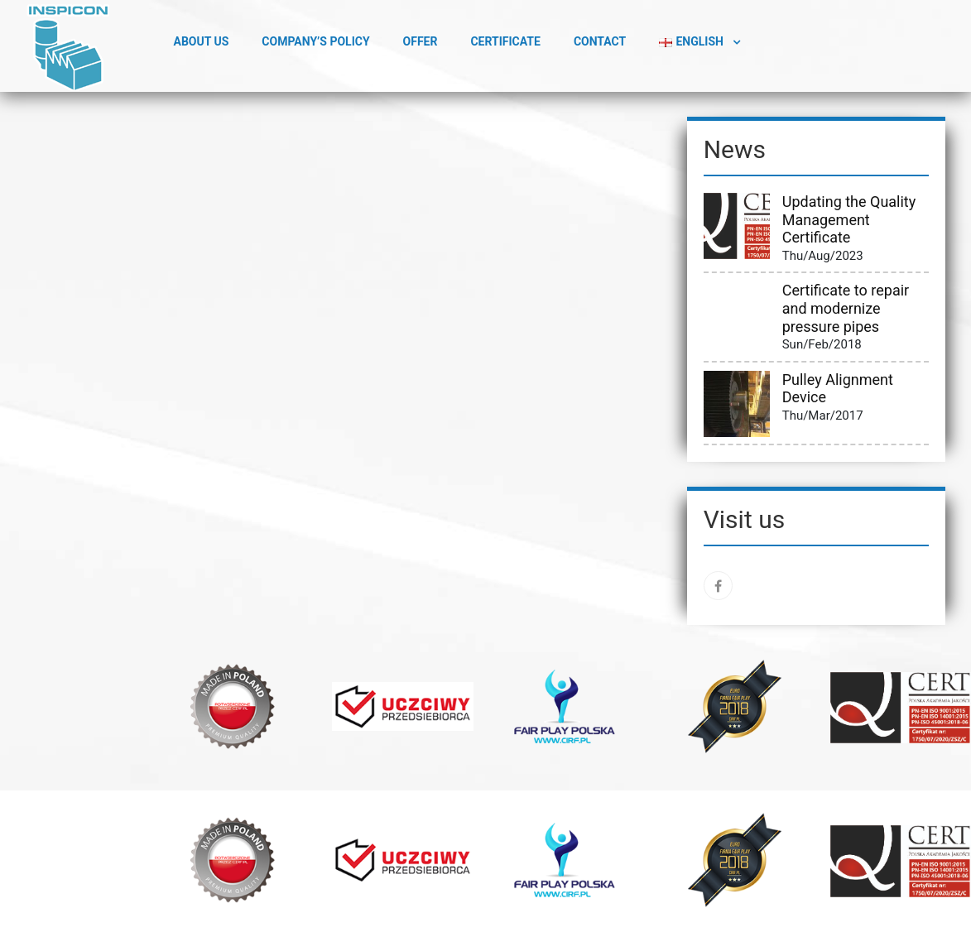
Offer (420, 41)
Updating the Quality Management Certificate (849, 219)
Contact (600, 41)
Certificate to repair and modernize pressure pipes (845, 307)
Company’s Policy (315, 41)
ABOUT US (201, 41)
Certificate (505, 41)
